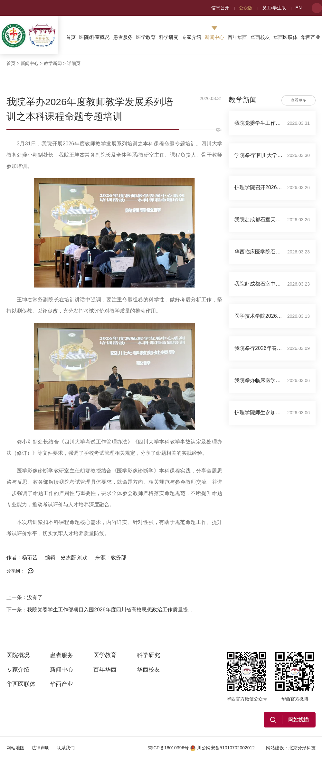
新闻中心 (214, 37)
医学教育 (146, 37)
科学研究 (168, 37)
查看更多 (298, 100)
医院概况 (18, 655)
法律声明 (41, 747)
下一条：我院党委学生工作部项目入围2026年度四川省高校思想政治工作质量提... (99, 609)
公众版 (245, 7)
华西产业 (310, 37)
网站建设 (275, 747)
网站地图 (15, 747)
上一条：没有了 (24, 597)
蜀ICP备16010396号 (168, 747)
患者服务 (123, 37)
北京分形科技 (302, 747)
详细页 (73, 63)
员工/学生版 (274, 7)
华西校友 (260, 37)
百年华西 (237, 37)
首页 (71, 37)
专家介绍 (191, 37)
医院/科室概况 (94, 37)
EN (299, 7)
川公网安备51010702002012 (222, 747)
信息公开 (220, 7)
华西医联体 (285, 37)
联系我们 (66, 747)
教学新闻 (53, 63)
